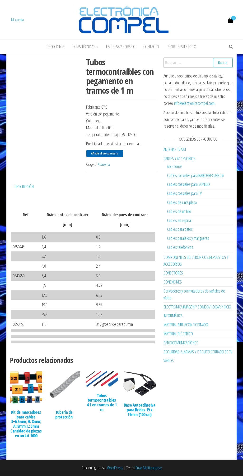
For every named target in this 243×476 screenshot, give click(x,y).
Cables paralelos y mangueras (188, 238)
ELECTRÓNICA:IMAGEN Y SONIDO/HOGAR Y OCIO (197, 307)
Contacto (151, 46)
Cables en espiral (179, 220)
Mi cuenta (17, 19)
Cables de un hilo (179, 211)
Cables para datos (180, 229)
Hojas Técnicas (85, 46)
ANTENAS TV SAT (175, 149)
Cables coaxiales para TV (184, 193)
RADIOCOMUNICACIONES (181, 343)
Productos (56, 46)
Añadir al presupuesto (104, 153)
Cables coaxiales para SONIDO (188, 184)
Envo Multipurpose (149, 468)
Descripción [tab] (24, 186)
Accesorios (104, 164)
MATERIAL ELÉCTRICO (178, 334)
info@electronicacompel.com (194, 103)
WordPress (115, 468)
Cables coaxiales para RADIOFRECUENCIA (195, 175)
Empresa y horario (121, 46)
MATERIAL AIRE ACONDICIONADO (186, 324)
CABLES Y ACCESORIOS (179, 158)
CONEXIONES (173, 282)
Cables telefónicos (180, 247)
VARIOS (169, 360)
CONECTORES (173, 273)
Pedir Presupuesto (181, 46)
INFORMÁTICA (173, 315)
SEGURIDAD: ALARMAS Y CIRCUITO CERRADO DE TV (198, 352)
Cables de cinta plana (182, 202)
